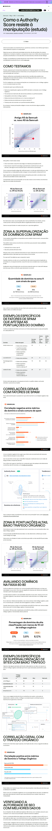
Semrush (5, 15)
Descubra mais (48, 2)
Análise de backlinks (27, 465)
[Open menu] (48, 6)
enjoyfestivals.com (8, 683)
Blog (4, 10)
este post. (26, 60)
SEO (15, 15)
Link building (20, 15)
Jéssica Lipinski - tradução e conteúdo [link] (14, 33)
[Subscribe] (30, 10)
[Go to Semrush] (6, 6)
